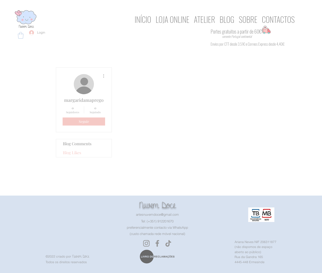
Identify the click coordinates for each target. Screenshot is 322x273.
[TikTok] (168, 243)
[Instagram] (146, 243)
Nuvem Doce (157, 205)
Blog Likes (72, 152)
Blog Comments (77, 143)
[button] (20, 35)
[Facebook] (157, 243)
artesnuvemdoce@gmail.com (157, 214)
